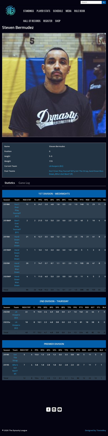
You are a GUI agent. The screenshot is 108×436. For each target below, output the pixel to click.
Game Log (24, 182)
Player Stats (43, 11)
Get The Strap (81, 170)
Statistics (10, 182)
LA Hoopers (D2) (56, 166)
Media (68, 11)
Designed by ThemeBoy (95, 430)
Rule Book (79, 11)
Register (47, 21)
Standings (28, 11)
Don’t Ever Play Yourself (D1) (62, 170)
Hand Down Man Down (16, 241)
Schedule (58, 11)
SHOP (57, 21)
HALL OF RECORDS (31, 21)
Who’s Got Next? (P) (64, 173)
